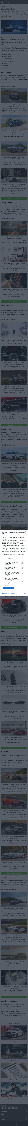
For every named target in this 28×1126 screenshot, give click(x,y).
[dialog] (14, 563)
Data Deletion (5, 593)
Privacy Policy (22, 593)
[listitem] (14, 559)
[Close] (25, 532)
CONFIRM (8, 588)
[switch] (22, 563)
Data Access (14, 593)
